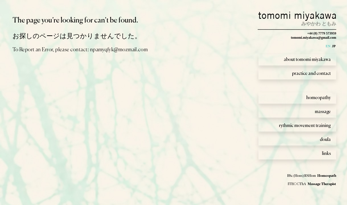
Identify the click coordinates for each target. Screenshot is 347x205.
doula (325, 140)
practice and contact (311, 73)
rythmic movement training (305, 126)
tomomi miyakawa (297, 15)
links (326, 153)
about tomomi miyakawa (307, 60)
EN (328, 46)
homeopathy (318, 98)
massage (323, 112)
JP (334, 46)
